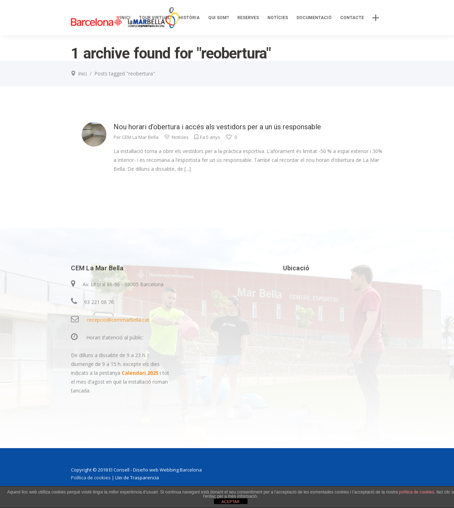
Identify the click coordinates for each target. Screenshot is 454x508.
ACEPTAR (230, 501)
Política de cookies (91, 477)
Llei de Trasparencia (137, 477)
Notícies (180, 137)
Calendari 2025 (141, 372)
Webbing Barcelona (181, 470)
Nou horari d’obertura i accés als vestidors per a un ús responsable (217, 127)
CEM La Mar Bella (140, 137)
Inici (82, 73)
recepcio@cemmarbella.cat (118, 319)
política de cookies (416, 492)
